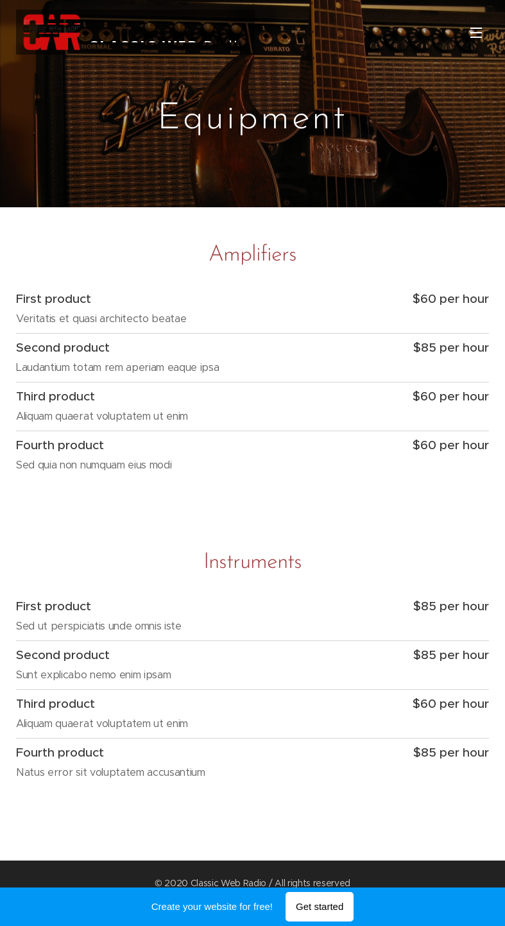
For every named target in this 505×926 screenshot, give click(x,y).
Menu (476, 32)
